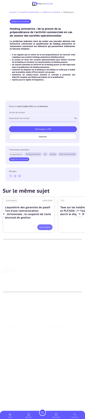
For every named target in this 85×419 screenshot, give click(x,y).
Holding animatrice (33, 154)
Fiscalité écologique (52, 372)
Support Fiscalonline (52, 264)
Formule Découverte (11, 284)
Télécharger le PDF (43, 129)
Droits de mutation (10, 326)
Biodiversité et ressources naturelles (58, 380)
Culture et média (9, 390)
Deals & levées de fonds (53, 405)
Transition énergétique (53, 383)
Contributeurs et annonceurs (55, 267)
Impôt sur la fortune (51, 12)
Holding (53, 154)
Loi (62, 201)
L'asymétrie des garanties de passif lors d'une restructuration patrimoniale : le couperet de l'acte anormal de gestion (28, 212)
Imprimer (43, 137)
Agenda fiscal (8, 405)
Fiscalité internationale (54, 343)
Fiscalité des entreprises (54, 311)
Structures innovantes (12, 380)
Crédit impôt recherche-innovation (16, 377)
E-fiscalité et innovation (13, 372)
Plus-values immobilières (13, 319)
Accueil (13, 12)
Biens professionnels (67, 154)
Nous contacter (50, 270)
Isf (45, 154)
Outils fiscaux (9, 397)
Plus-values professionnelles (14, 348)
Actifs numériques (10, 393)
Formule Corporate (10, 291)
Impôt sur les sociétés (52, 316)
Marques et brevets (10, 383)
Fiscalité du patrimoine (29, 12)
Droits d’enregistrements (53, 329)
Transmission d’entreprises (14, 343)
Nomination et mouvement (54, 402)
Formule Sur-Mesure (11, 294)
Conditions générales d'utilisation (57, 284)
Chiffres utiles (8, 402)
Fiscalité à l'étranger (52, 351)
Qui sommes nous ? (51, 260)
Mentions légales (50, 291)
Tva (45, 323)
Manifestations (50, 409)
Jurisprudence (16, 154)
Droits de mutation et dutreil (14, 355)
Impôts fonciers (9, 329)
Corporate (48, 339)
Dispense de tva (9, 358)
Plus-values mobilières (12, 351)
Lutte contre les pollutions (54, 377)
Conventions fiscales (52, 348)
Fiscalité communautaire (53, 355)
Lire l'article (45, 227)
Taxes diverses (49, 333)
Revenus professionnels (53, 319)
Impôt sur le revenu (11, 316)
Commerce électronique (12, 387)
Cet (45, 326)
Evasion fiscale (49, 358)
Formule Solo (8, 288)
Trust (46, 361)
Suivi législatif (8, 409)
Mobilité (47, 365)
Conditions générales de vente (55, 288)
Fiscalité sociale (50, 336)
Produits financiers (10, 336)
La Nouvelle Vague (18, 278)
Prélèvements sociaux (11, 333)
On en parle (49, 397)
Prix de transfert (50, 368)
